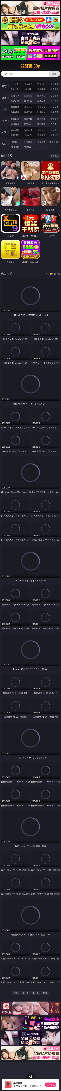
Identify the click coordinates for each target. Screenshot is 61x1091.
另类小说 (28, 135)
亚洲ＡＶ (15, 95)
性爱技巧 (54, 135)
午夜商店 (28, 141)
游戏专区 (54, 84)
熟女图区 (41, 123)
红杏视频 (15, 146)
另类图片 (54, 123)
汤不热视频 (54, 141)
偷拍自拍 (28, 107)
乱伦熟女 (41, 112)
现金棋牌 (41, 89)
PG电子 (15, 84)
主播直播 (41, 100)
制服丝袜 (15, 112)
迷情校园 (15, 135)
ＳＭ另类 (54, 100)
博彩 (4, 86)
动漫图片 (54, 118)
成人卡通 (41, 107)
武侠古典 (54, 130)
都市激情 (15, 130)
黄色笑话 (41, 135)
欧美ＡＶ (41, 95)
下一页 (36, 992)
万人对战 (41, 84)
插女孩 (15, 141)
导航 (4, 143)
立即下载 (51, 1084)
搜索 (54, 73)
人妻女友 (41, 130)
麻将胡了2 (15, 89)
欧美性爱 (54, 107)
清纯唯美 (28, 123)
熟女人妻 (15, 100)
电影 (4, 109)
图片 (4, 120)
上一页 (25, 992)
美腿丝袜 (15, 123)
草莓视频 (41, 141)
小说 (4, 132)
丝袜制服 (28, 100)
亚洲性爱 (15, 107)
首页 (16, 992)
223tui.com (30, 66)
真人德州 (28, 84)
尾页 (45, 992)
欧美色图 (41, 118)
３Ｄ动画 (54, 95)
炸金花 (28, 89)
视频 (4, 97)
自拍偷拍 (28, 95)
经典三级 (28, 112)
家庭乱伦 (28, 130)
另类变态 (54, 112)
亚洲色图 (28, 118)
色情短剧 (28, 146)
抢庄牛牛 (54, 89)
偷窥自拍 (15, 118)
